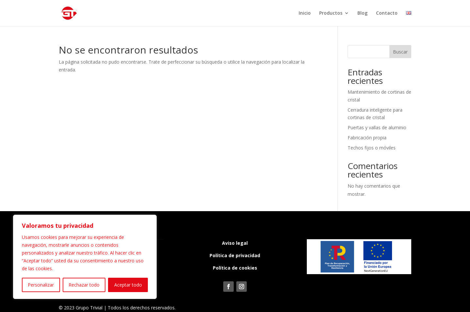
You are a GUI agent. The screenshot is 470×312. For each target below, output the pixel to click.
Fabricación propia (367, 137)
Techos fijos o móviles (372, 148)
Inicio (305, 13)
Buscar (400, 52)
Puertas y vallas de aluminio (377, 127)
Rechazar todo (84, 285)
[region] (85, 257)
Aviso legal (235, 243)
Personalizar (41, 285)
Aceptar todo (128, 285)
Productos (330, 13)
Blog (362, 13)
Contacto (387, 13)
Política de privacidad (235, 255)
